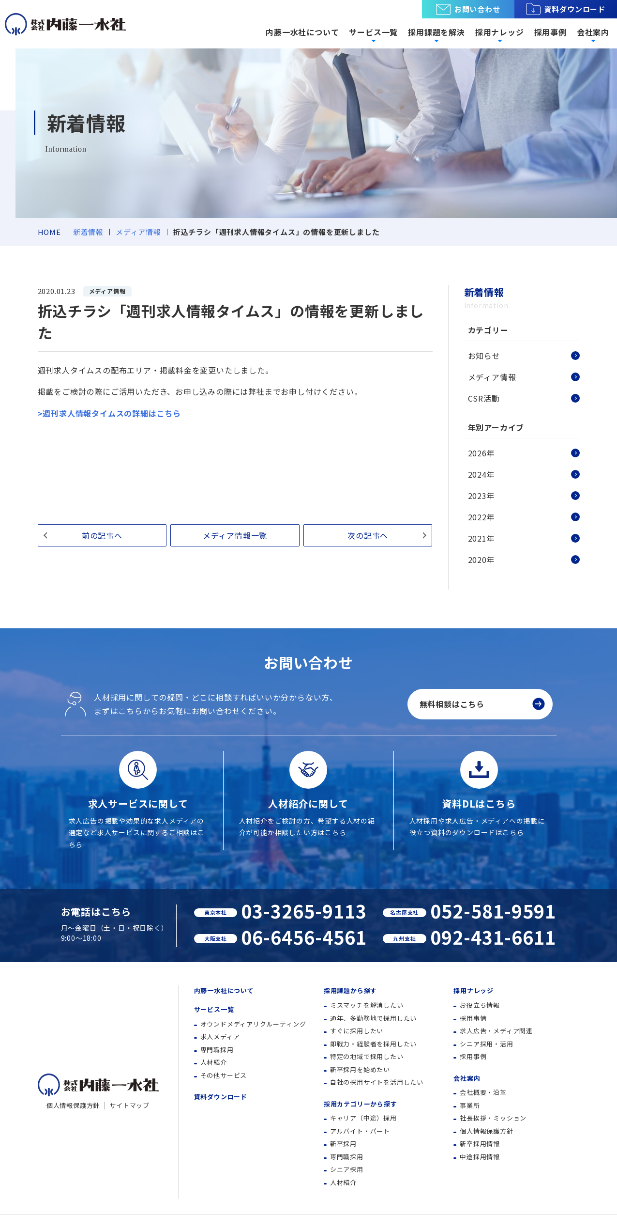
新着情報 (88, 232)
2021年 (481, 538)
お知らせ (484, 355)
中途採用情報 (480, 1156)
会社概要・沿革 (483, 1092)
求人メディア (220, 1036)
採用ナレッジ (473, 990)
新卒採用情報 (480, 1143)
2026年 (481, 453)
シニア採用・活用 (486, 1043)
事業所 (470, 1105)
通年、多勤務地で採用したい (373, 1018)
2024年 (481, 474)
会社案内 (466, 1078)
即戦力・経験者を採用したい (373, 1043)
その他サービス (223, 1075)
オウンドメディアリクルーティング (253, 1023)
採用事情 (473, 1018)
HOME (49, 232)
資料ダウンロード (565, 9)
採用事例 (550, 32)
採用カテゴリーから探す (360, 1103)
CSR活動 (484, 398)
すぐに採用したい (356, 1030)
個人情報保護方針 (73, 1105)
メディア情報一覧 (235, 535)
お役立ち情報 (480, 1005)
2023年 (481, 495)
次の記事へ (367, 535)
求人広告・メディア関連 (496, 1030)
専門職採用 (217, 1049)
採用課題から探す (350, 990)
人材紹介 (213, 1062)
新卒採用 (343, 1143)
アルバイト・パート (360, 1131)
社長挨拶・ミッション (493, 1117)
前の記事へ (102, 535)
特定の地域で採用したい (367, 1056)
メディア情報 (138, 232)
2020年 (481, 559)
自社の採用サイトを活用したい (376, 1082)
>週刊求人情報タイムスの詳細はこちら (109, 413)
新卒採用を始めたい (360, 1069)
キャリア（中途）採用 (363, 1117)
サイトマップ (129, 1105)
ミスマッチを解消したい (367, 1005)
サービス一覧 (214, 1009)
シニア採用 (346, 1169)
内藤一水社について (302, 32)
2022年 (481, 517)
